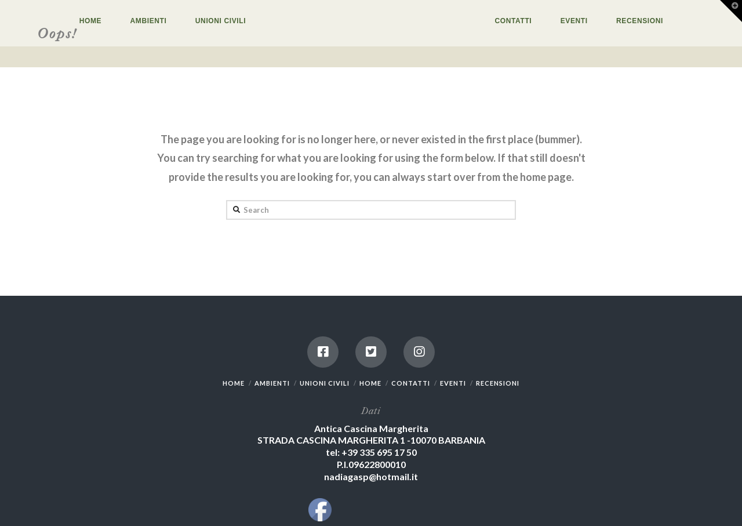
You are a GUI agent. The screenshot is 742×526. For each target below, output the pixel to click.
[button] (731, 11)
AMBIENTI (272, 383)
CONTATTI (410, 383)
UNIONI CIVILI (325, 383)
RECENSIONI (497, 383)
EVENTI (453, 383)
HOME (234, 383)
